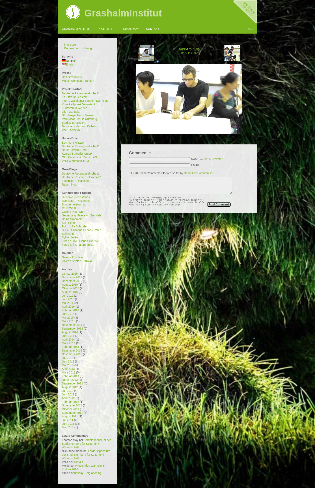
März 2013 (68, 372)
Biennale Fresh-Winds (76, 197)
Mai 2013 (68, 365)
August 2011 (70, 416)
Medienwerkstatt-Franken (78, 80)
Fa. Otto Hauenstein (74, 97)
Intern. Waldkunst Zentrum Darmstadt (85, 100)
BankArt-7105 (189, 49)
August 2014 (70, 332)
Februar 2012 (70, 401)
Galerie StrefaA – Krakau (77, 261)
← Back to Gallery (188, 53)
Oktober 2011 (70, 409)
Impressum (71, 44)
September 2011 (72, 412)
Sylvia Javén (70, 237)
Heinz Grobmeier (72, 219)
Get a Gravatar (213, 159)
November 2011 (72, 405)
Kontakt (152, 29)
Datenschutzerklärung (78, 48)
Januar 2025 (70, 273)
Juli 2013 (67, 357)
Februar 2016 (70, 310)
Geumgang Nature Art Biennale (82, 215)
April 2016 (68, 306)
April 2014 (68, 339)
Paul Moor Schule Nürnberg (79, 119)
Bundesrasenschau (74, 204)
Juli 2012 (67, 390)
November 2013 (72, 354)
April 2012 (68, 398)
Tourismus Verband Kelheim (79, 126)
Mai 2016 (68, 303)
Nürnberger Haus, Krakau (78, 115)
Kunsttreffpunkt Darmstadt (78, 104)
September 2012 (72, 383)
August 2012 (70, 387)
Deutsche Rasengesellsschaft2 (81, 177)
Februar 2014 (70, 346)
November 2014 (72, 324)
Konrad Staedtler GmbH (77, 153)
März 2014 (68, 343)
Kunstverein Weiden (74, 108)
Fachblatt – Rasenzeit (75, 180)
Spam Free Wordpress (198, 173)
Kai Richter (69, 222)
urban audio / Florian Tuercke (80, 241)
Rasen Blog (69, 184)
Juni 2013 (68, 361)
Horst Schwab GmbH (75, 150)
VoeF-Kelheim (71, 130)
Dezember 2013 (72, 350)
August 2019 (70, 284)
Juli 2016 (67, 295)
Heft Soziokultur (72, 77)
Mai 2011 (68, 427)
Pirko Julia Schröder (74, 226)
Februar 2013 (70, 376)
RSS (250, 29)
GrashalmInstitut (123, 13)
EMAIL (195, 165)
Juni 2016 (68, 299)
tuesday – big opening (87, 473)
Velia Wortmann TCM (75, 161)
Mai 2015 (68, 317)
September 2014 (72, 328)
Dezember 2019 (72, 281)
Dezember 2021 (72, 277)
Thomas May (129, 29)
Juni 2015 (68, 314)
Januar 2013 (70, 379)
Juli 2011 (67, 420)
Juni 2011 (68, 423)
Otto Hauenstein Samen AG (79, 157)
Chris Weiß (69, 208)
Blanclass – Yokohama (76, 200)
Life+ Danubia (71, 111)
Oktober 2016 (70, 288)
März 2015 (68, 321)
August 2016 (70, 292)
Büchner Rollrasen (73, 142)
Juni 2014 (68, 335)
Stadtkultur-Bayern (73, 122)
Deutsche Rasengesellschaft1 (81, 93)
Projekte (105, 29)
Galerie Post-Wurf (73, 211)
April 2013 (68, 368)
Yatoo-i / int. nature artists (78, 244)
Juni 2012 (68, 394)
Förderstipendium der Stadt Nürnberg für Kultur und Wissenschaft (86, 443)
